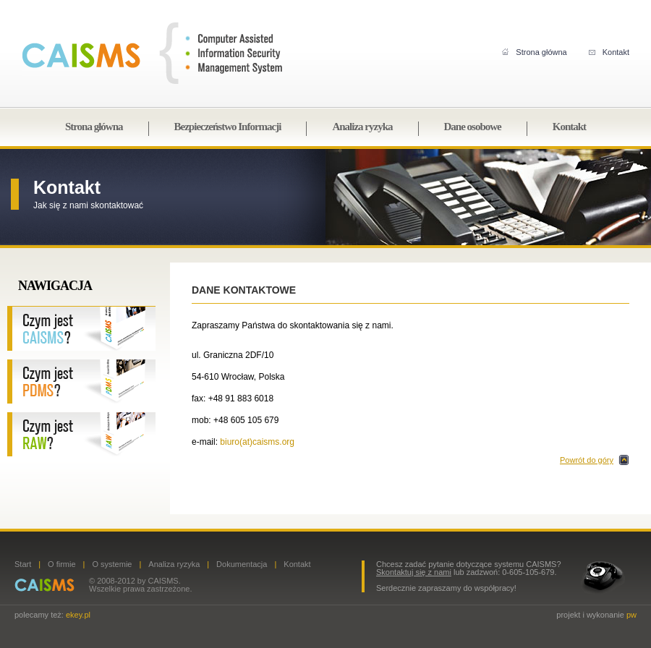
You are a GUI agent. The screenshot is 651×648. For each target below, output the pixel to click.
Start (22, 564)
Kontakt (609, 52)
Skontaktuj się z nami (413, 572)
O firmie (62, 564)
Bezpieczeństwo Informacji (227, 126)
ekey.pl (78, 614)
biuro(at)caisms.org (257, 442)
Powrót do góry (586, 460)
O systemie (112, 564)
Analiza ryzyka (362, 126)
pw (631, 614)
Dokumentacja (241, 564)
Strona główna (534, 52)
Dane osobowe (472, 126)
